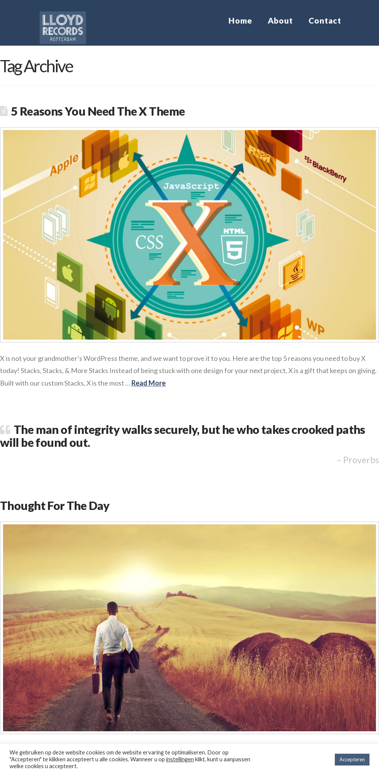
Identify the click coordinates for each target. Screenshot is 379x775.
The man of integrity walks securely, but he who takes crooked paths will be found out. (182, 435)
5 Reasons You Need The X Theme (98, 111)
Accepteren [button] (352, 759)
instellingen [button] (180, 759)
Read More (148, 383)
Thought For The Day (54, 506)
